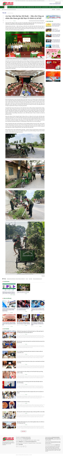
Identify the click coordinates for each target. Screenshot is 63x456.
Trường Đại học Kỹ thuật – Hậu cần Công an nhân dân (16, 278)
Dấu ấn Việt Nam (10, 13)
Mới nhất (53, 9)
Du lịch (26, 293)
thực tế (27, 278)
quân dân (30, 278)
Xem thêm (23, 431)
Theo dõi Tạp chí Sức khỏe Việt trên (34, 20)
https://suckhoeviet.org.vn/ (37, 278)
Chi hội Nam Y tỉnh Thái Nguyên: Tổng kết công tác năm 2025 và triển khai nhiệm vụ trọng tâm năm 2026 (56, 35)
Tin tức (4, 13)
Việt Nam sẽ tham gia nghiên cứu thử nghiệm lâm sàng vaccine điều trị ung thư (37, 309)
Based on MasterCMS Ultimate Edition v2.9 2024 (24, 454)
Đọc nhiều (58, 9)
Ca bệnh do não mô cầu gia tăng (23, 401)
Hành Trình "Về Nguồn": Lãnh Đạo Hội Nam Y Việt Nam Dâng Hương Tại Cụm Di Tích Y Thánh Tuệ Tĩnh (56, 30)
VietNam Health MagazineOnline (55, 3)
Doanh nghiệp (12, 294)
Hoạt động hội (50, 21)
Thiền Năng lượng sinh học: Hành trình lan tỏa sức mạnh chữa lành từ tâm (56, 41)
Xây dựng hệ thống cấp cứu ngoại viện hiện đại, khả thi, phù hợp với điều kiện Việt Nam (9, 309)
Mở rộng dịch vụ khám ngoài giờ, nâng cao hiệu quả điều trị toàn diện (31, 411)
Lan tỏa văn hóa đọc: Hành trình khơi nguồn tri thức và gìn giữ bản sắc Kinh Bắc (9, 323)
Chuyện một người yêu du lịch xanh (10, 9)
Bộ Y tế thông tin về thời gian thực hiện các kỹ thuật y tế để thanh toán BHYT (37, 323)
